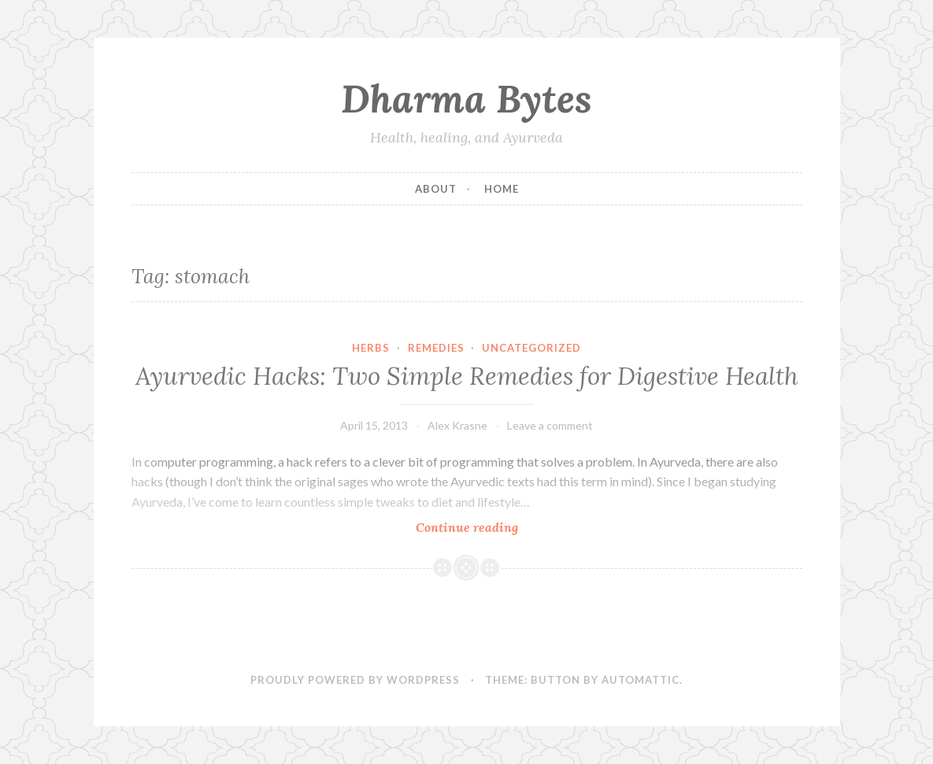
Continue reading (496, 527)
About (436, 189)
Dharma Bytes (466, 98)
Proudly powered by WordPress (355, 680)
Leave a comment (550, 425)
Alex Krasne (457, 425)
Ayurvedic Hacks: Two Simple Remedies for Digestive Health (466, 376)
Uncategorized (531, 347)
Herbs (371, 347)
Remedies (436, 347)
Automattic (640, 680)
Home (501, 189)
